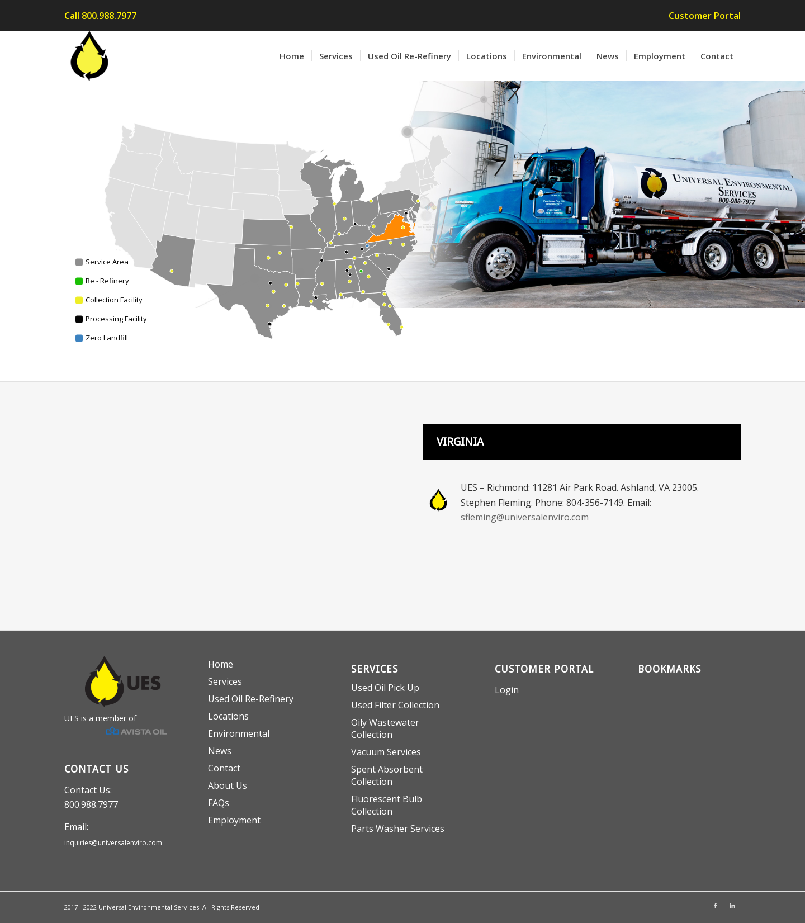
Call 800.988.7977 (100, 16)
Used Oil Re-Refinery (250, 699)
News (219, 751)
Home (220, 664)
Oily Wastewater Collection (385, 728)
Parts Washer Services (397, 828)
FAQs (218, 803)
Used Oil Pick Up (385, 687)
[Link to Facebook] (715, 905)
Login (507, 690)
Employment (234, 820)
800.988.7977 (91, 804)
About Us (227, 785)
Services (225, 681)
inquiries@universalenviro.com (113, 843)
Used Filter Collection (395, 705)
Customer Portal (705, 16)
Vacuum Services (386, 752)
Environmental (238, 733)
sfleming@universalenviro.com (525, 517)
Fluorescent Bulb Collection (386, 805)
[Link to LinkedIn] (732, 905)
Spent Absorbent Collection (387, 775)
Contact (224, 768)
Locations (228, 716)
